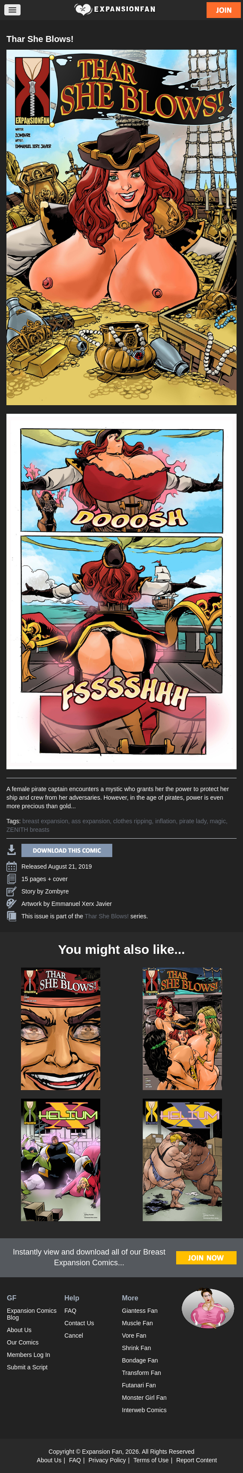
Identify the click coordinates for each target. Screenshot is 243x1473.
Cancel (73, 1335)
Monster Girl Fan (144, 1397)
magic (218, 821)
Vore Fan (134, 1335)
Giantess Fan (140, 1310)
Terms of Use (150, 1460)
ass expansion (91, 821)
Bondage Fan (140, 1360)
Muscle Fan (137, 1323)
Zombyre (57, 891)
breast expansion (45, 821)
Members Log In (28, 1354)
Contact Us (79, 1323)
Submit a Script (27, 1367)
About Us (19, 1330)
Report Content (196, 1460)
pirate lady (193, 821)
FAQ (70, 1310)
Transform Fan (141, 1372)
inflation (165, 821)
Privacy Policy (107, 1460)
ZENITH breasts (27, 829)
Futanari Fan (139, 1385)
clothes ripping (132, 821)
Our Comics (23, 1342)
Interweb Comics (144, 1410)
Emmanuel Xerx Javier (81, 903)
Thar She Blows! (107, 916)
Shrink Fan (136, 1348)
